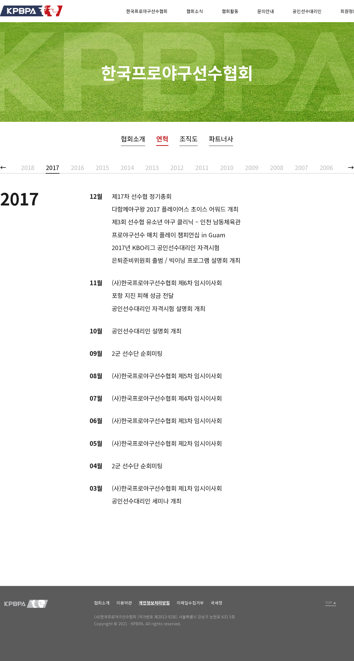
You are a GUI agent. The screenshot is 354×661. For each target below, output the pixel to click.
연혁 (162, 138)
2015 (102, 167)
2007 (301, 167)
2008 (276, 167)
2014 (127, 167)
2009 (251, 167)
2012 (177, 167)
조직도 (188, 138)
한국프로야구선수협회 (147, 11)
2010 (226, 167)
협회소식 (194, 11)
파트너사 (221, 138)
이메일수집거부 (190, 603)
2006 (326, 167)
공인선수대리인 (307, 11)
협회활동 (230, 11)
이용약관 (124, 603)
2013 (152, 167)
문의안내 (265, 11)
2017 (52, 167)
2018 (27, 167)
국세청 (216, 603)
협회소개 (133, 138)
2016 (77, 167)
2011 (202, 167)
